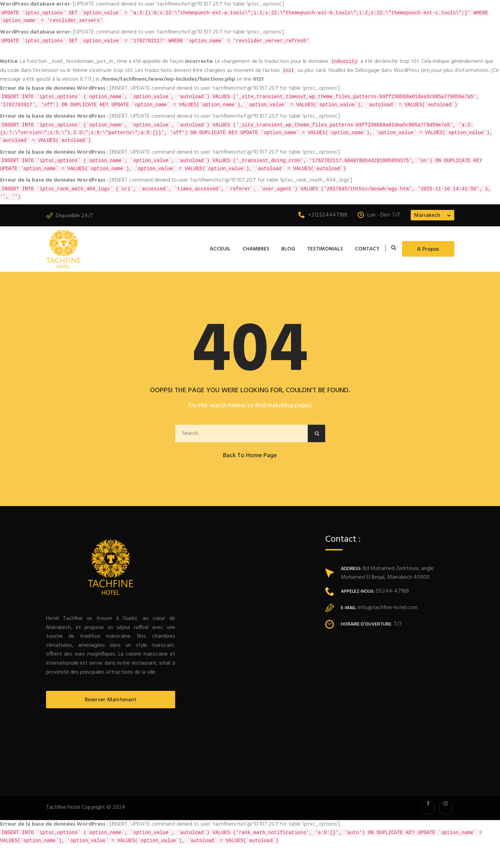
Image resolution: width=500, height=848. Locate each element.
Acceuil (220, 249)
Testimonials (325, 249)
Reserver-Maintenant (110, 699)
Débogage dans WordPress (387, 70)
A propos (428, 249)
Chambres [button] (255, 249)
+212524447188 (322, 215)
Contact (367, 249)
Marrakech (427, 215)
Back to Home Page (250, 456)
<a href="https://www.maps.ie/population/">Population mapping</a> (389, 706)
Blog (288, 249)
